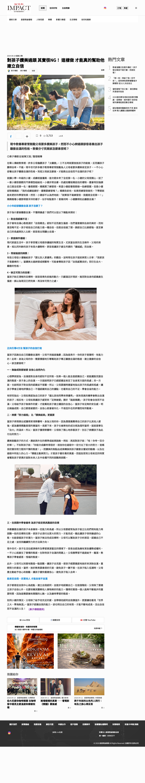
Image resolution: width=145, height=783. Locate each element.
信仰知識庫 (86, 19)
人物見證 (40, 19)
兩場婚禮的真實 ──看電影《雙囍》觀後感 (55, 702)
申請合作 (62, 724)
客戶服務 (74, 724)
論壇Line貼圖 (57, 732)
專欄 (50, 19)
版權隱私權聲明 (101, 724)
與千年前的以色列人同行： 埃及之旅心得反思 (88, 702)
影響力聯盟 (60, 19)
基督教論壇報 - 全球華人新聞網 (19, 8)
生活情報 (73, 19)
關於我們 (13, 724)
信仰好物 (53, 8)
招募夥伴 (86, 724)
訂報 (119, 8)
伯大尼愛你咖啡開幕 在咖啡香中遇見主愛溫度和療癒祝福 (21, 704)
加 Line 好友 (23, 620)
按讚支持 (55, 620)
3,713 (48, 135)
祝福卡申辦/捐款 (131, 724)
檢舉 (102, 70)
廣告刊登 (49, 724)
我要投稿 (37, 724)
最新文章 (13, 19)
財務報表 (116, 724)
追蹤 (33, 71)
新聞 (43, 8)
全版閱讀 (65, 8)
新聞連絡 (25, 724)
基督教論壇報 (26, 19)
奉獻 (126, 8)
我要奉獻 (98, 628)
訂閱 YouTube (87, 620)
